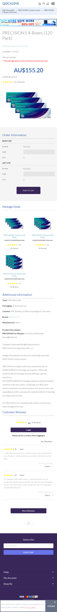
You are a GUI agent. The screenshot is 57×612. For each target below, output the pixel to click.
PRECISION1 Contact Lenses (29, 10)
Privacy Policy (31, 607)
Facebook (25, 562)
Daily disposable (8, 10)
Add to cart (28, 190)
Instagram (32, 562)
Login (28, 430)
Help (28, 572)
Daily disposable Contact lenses (15, 46)
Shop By (28, 583)
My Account (28, 577)
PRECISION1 (14, 317)
